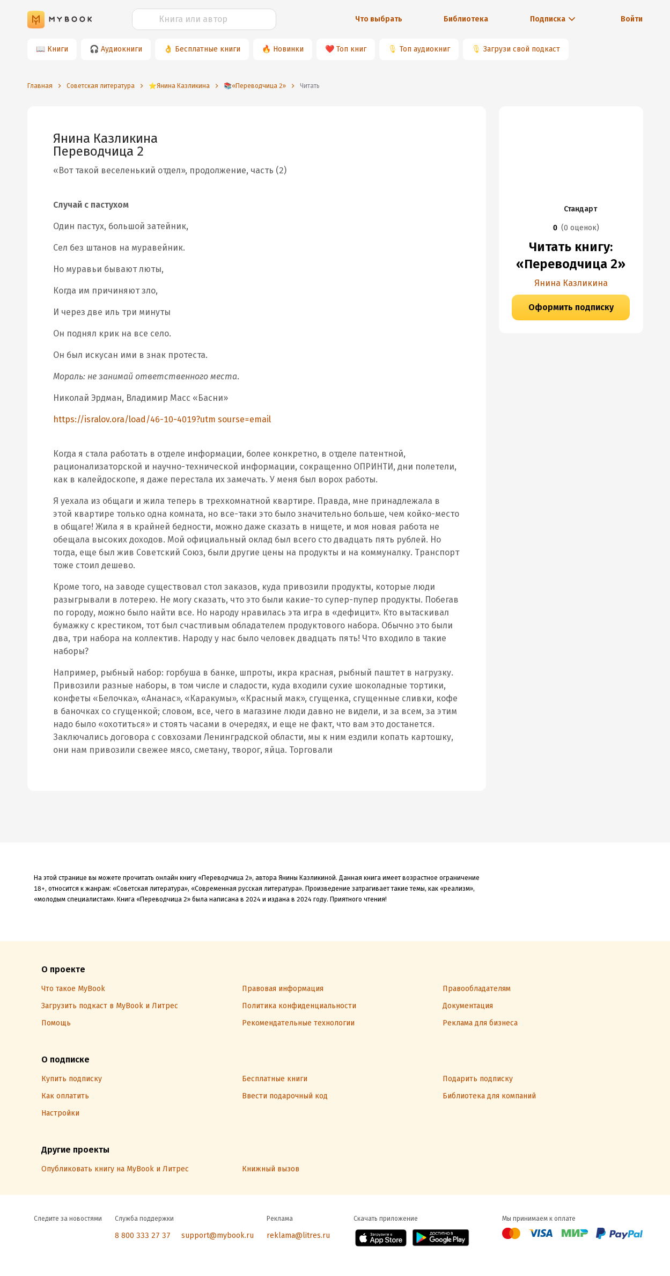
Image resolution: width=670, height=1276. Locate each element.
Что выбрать (378, 19)
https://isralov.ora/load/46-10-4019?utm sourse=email (162, 419)
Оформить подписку (571, 307)
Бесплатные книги (207, 49)
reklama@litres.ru (298, 1235)
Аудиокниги (121, 49)
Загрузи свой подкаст (521, 49)
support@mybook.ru (217, 1235)
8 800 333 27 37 (143, 1235)
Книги (57, 49)
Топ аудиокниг (425, 49)
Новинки (288, 49)
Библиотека (466, 19)
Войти (632, 19)
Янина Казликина (571, 283)
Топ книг (351, 49)
